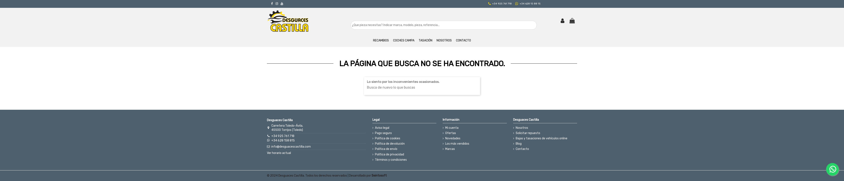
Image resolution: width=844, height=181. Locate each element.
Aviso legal (382, 128)
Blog (519, 143)
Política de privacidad (389, 154)
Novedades (452, 138)
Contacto (522, 149)
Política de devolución (390, 143)
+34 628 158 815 (283, 140)
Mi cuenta (452, 128)
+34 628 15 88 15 (530, 3)
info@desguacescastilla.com (291, 146)
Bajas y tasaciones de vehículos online (541, 138)
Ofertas (450, 133)
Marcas (450, 149)
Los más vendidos (457, 143)
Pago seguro (383, 133)
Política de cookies (387, 138)
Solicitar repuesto (528, 133)
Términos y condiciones (391, 160)
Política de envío (386, 149)
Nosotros (522, 128)
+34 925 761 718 (502, 3)
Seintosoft (379, 175)
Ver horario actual (279, 153)
